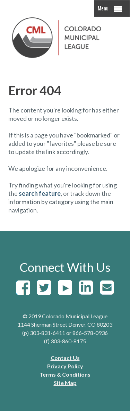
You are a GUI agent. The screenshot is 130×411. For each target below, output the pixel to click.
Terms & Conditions (65, 374)
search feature (40, 193)
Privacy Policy (65, 366)
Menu (110, 8)
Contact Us (65, 357)
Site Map (65, 382)
